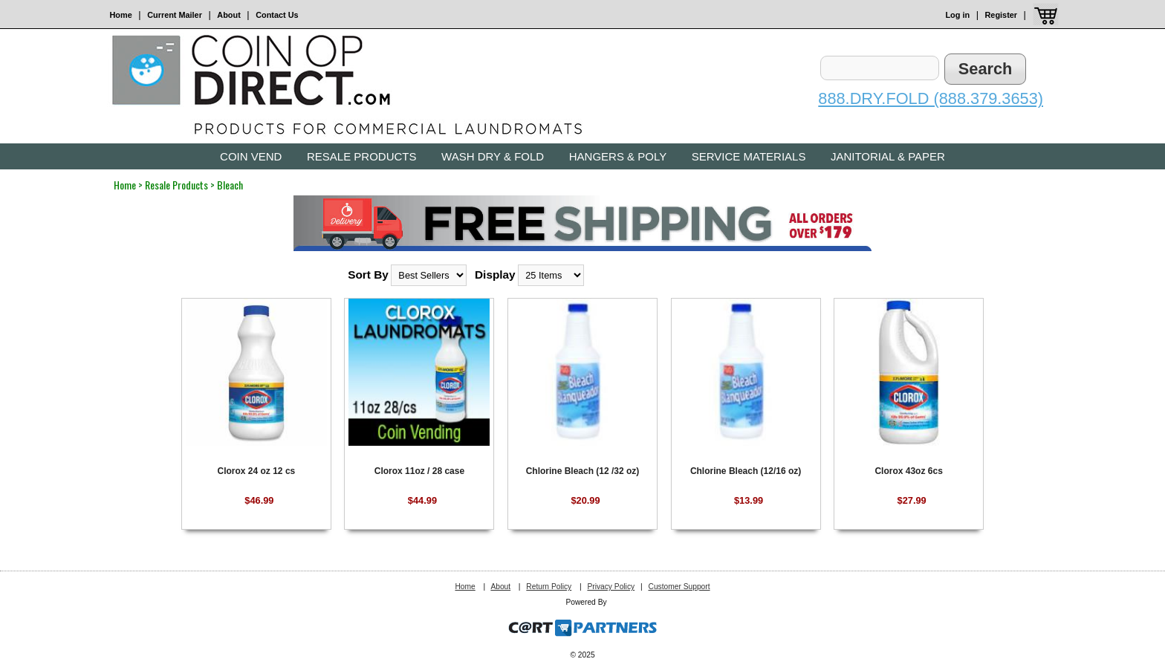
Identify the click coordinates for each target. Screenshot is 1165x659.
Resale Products (362, 156)
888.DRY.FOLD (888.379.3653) (930, 98)
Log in (957, 14)
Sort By (368, 274)
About (228, 14)
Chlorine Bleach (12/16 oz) (745, 471)
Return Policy (548, 586)
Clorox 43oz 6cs (908, 471)
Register (1001, 14)
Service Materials (749, 156)
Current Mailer (174, 14)
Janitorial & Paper (888, 156)
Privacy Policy (611, 586)
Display (495, 274)
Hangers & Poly (617, 156)
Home (121, 14)
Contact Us (277, 14)
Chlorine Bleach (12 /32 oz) (583, 471)
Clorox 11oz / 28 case (419, 471)
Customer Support (679, 586)
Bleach (230, 184)
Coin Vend (251, 156)
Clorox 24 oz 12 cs (257, 471)
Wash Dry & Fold (492, 156)
